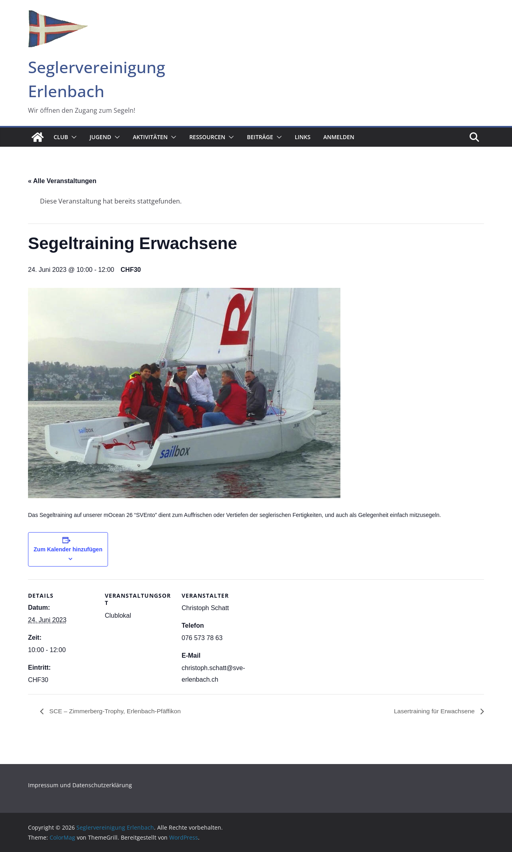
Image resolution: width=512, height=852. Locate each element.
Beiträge (260, 137)
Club (61, 137)
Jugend (100, 137)
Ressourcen (207, 137)
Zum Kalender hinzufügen (68, 549)
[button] (72, 137)
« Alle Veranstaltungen (62, 181)
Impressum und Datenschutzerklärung (80, 785)
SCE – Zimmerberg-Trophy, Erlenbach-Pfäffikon (116, 711)
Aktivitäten (150, 137)
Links (302, 137)
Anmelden (338, 137)
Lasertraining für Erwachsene (433, 711)
